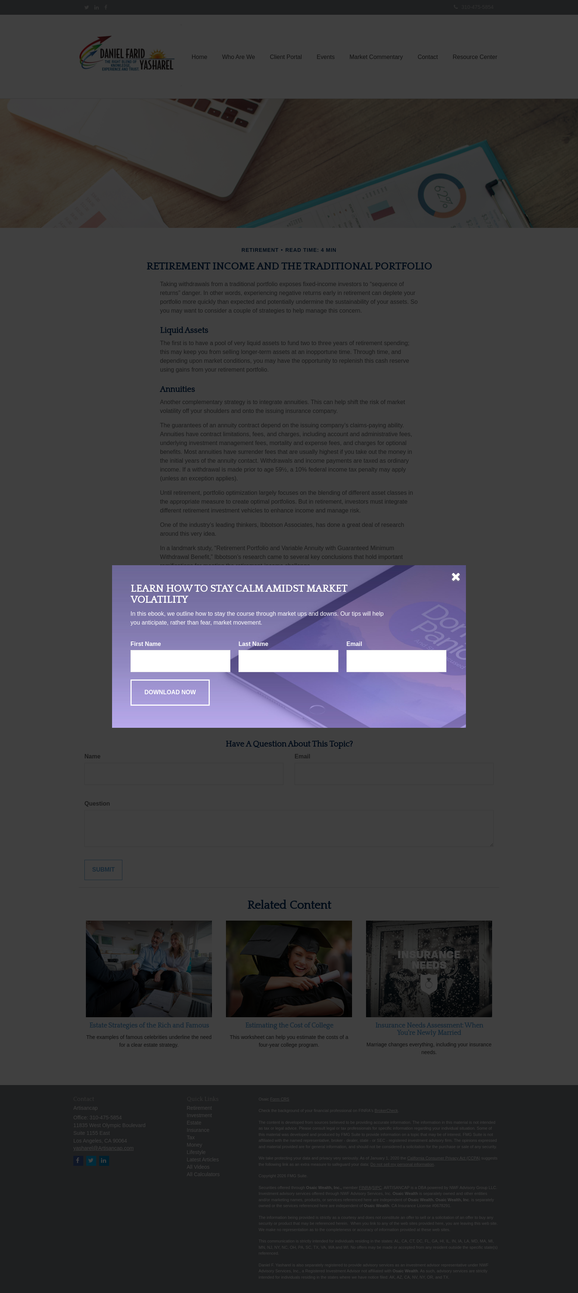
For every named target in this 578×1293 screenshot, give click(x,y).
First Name (145, 644)
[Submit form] (170, 692)
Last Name (253, 644)
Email (354, 644)
